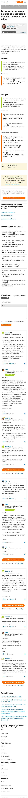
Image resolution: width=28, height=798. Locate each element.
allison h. (7, 616)
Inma (6, 369)
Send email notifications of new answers (13, 321)
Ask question (6, 325)
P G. (6, 481)
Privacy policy (5, 796)
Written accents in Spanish (8, 219)
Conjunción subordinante (8, 212)
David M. (7, 418)
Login (2, 749)
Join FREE (19, 1)
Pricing (2, 740)
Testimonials (4, 736)
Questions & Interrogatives (19, 5)
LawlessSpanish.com (6, 785)
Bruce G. (7, 571)
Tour (2, 730)
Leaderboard (4, 733)
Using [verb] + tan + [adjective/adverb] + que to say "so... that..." (13, 700)
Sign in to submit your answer (13, 470)
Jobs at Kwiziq (4, 769)
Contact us (3, 775)
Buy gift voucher (5, 756)
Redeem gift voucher (6, 759)
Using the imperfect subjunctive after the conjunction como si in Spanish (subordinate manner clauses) (13, 711)
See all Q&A (5, 297)
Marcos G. (8, 446)
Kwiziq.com (4, 781)
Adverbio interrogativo (7, 215)
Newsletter (3, 752)
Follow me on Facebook (7, 788)
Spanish (4, 5)
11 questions (23, 32)
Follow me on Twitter (6, 791)
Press (2, 772)
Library (9, 5)
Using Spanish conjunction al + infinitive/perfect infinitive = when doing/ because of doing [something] (14, 718)
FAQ (2, 765)
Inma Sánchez (10, 26)
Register (3, 746)
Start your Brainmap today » (12, 184)
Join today (20, 473)
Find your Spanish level (14, 198)
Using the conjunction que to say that (11, 696)
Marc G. (7, 333)
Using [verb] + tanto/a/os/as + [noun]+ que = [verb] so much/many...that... (13, 705)
